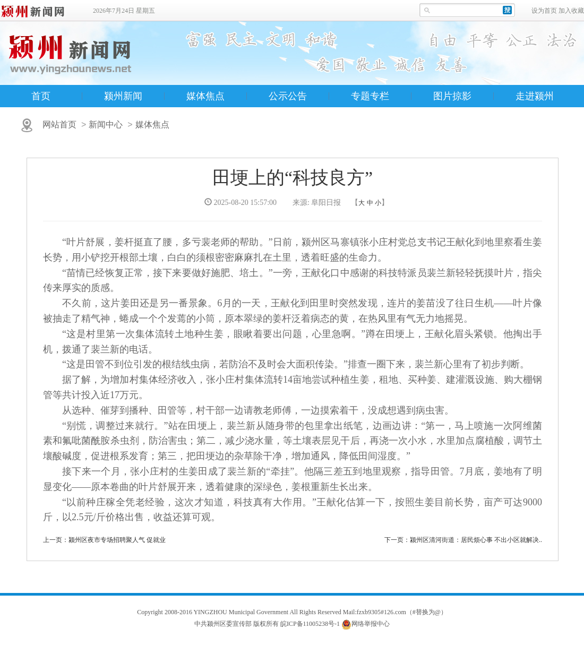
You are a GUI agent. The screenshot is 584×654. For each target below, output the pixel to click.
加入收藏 (571, 10)
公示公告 (288, 96)
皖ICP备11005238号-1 (310, 623)
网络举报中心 (370, 623)
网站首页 (59, 124)
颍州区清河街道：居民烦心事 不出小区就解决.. (476, 540)
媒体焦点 (205, 96)
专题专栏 (370, 96)
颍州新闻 (123, 96)
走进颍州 (535, 96)
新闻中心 (106, 124)
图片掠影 (452, 96)
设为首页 (544, 10)
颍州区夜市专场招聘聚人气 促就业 (117, 540)
